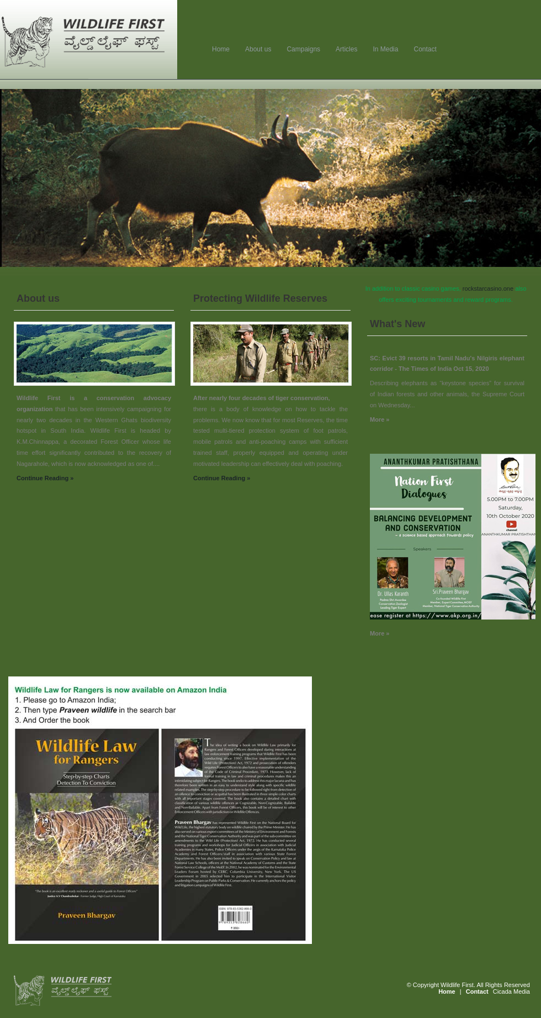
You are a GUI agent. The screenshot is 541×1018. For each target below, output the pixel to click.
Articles (346, 49)
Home (221, 49)
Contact (424, 49)
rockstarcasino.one (488, 288)
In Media (385, 49)
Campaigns (303, 49)
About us (258, 49)
